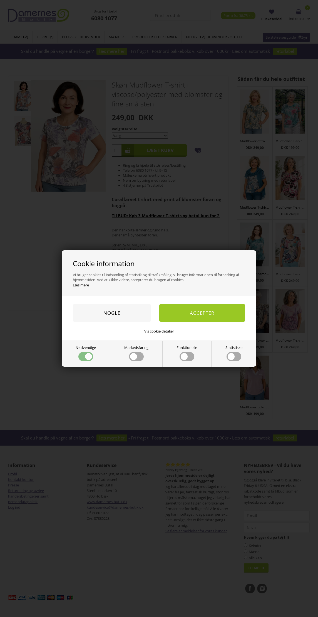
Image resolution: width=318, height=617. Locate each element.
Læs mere (81, 285)
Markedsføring (136, 353)
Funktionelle (187, 353)
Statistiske (233, 353)
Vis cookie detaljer (159, 331)
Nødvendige (86, 353)
